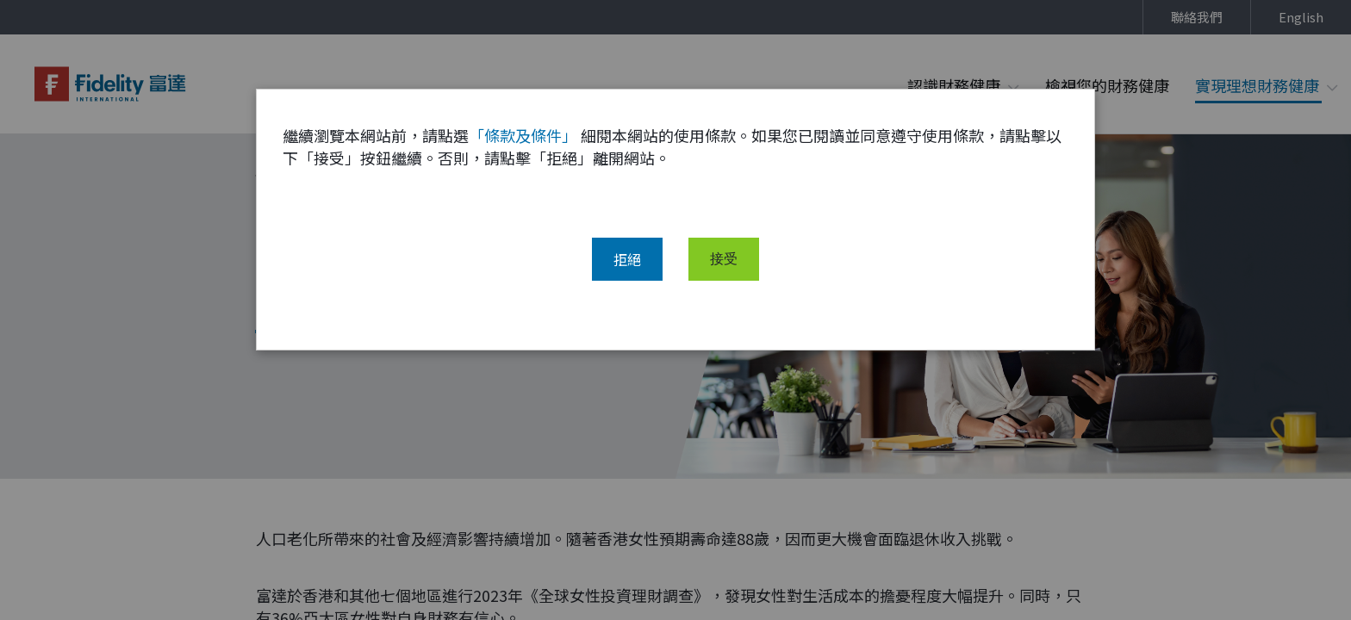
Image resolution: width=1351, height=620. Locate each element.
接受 (724, 273)
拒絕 (627, 273)
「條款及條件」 (523, 149)
